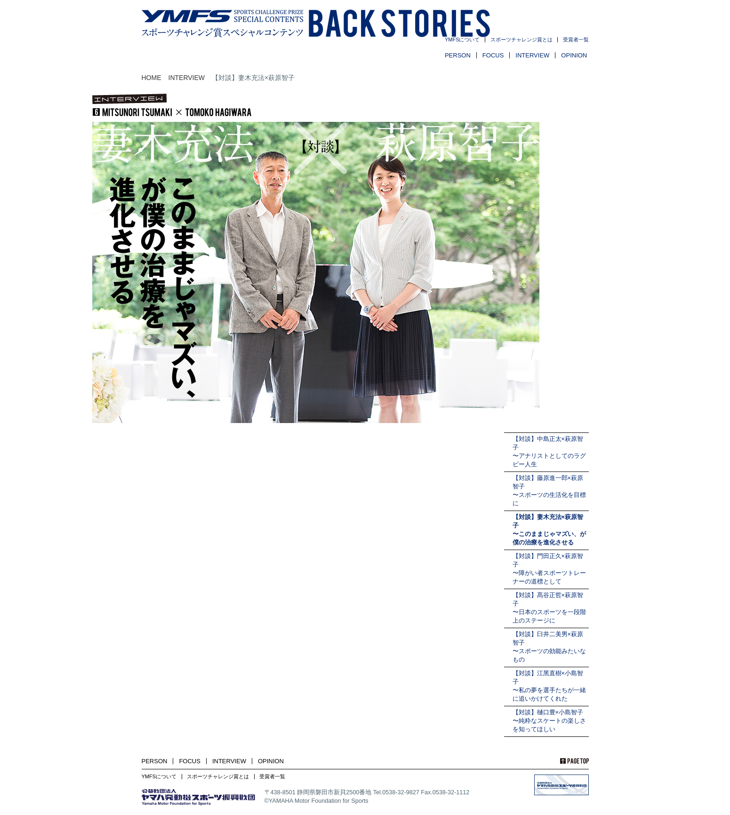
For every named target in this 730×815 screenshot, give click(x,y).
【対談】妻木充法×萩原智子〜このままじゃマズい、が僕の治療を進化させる (549, 530)
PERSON (458, 55)
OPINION (574, 55)
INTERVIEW (532, 55)
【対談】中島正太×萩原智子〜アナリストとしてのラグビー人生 (549, 452)
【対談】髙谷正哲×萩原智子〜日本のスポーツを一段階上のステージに (549, 608)
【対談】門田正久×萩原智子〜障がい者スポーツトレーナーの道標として (549, 569)
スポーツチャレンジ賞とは (521, 39)
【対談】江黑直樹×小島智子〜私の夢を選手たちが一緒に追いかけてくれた (549, 686)
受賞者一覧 (576, 39)
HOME (151, 77)
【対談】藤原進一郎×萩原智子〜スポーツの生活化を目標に (549, 491)
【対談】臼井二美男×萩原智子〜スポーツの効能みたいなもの (549, 647)
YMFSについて (462, 39)
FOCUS (493, 55)
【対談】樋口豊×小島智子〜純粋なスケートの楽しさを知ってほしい (549, 721)
